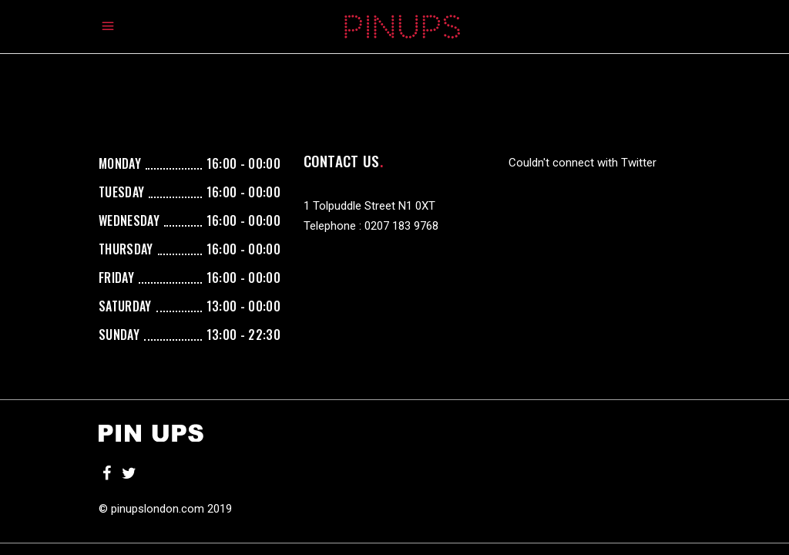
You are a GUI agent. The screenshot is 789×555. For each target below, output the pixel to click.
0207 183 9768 (401, 226)
